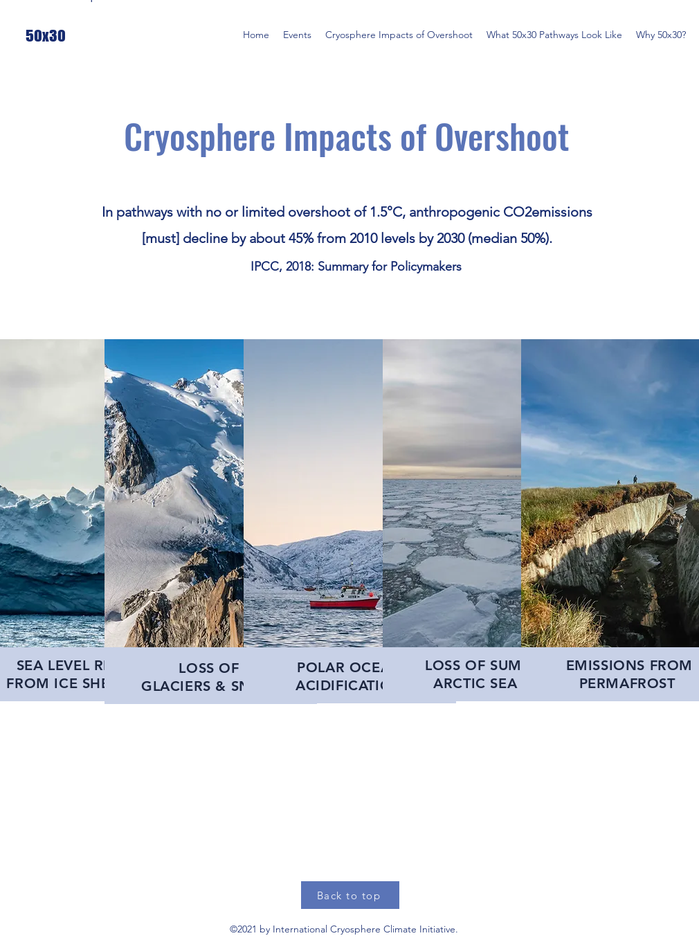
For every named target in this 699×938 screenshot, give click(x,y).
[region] (211, 521)
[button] (297, 34)
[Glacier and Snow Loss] (92, 320)
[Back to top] (350, 895)
